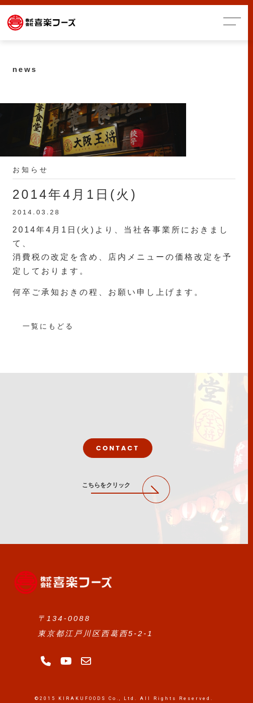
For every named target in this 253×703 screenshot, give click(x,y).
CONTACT (117, 448)
